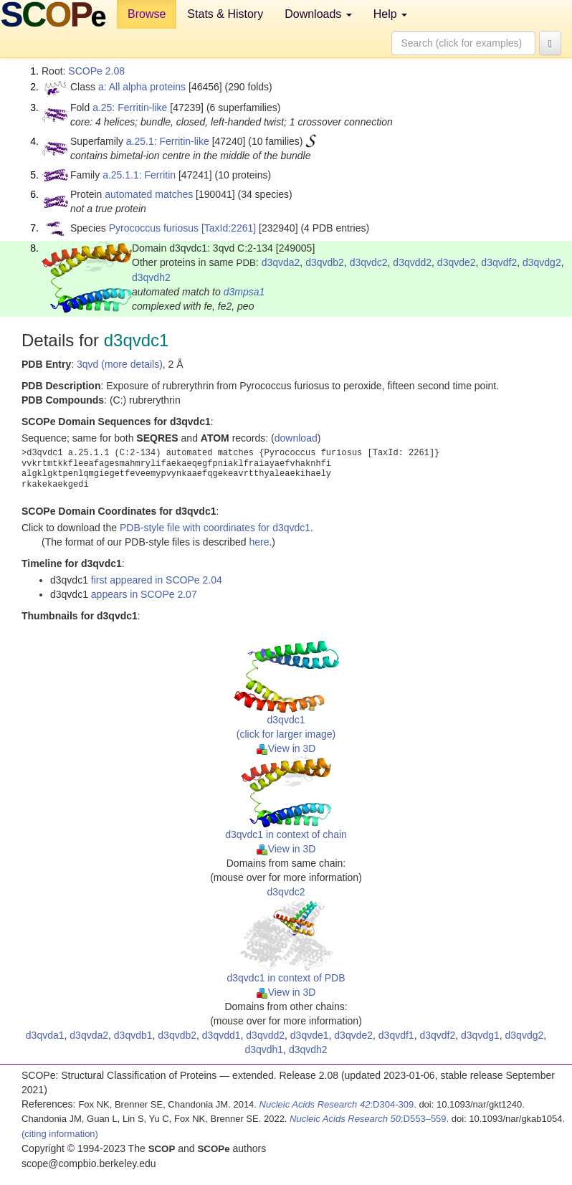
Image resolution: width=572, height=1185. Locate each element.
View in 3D (286, 748)
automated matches (149, 194)
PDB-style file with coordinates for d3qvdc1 (215, 527)
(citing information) (60, 1133)
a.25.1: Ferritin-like (167, 141)
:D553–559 (368, 1118)
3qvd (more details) (120, 364)
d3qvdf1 (396, 1035)
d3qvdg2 (542, 262)
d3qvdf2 (499, 262)
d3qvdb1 (133, 1035)
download (296, 438)
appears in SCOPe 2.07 (144, 594)
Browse (147, 14)
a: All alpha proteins (142, 86)
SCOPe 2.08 (96, 71)
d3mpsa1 (244, 292)
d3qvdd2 (412, 262)
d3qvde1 (309, 1035)
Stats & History (225, 14)
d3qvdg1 (480, 1035)
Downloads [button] (318, 14)
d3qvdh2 (151, 277)
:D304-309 (336, 1104)
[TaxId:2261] (228, 228)
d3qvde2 (456, 262)
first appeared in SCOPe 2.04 (156, 580)
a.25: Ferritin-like (129, 107)
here (259, 542)
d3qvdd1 (221, 1035)
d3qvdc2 (369, 262)
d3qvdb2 (324, 262)
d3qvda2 (281, 262)
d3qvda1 (45, 1035)
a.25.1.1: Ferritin (139, 175)
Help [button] (390, 14)
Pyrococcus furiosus (154, 228)
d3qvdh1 (263, 1049)
